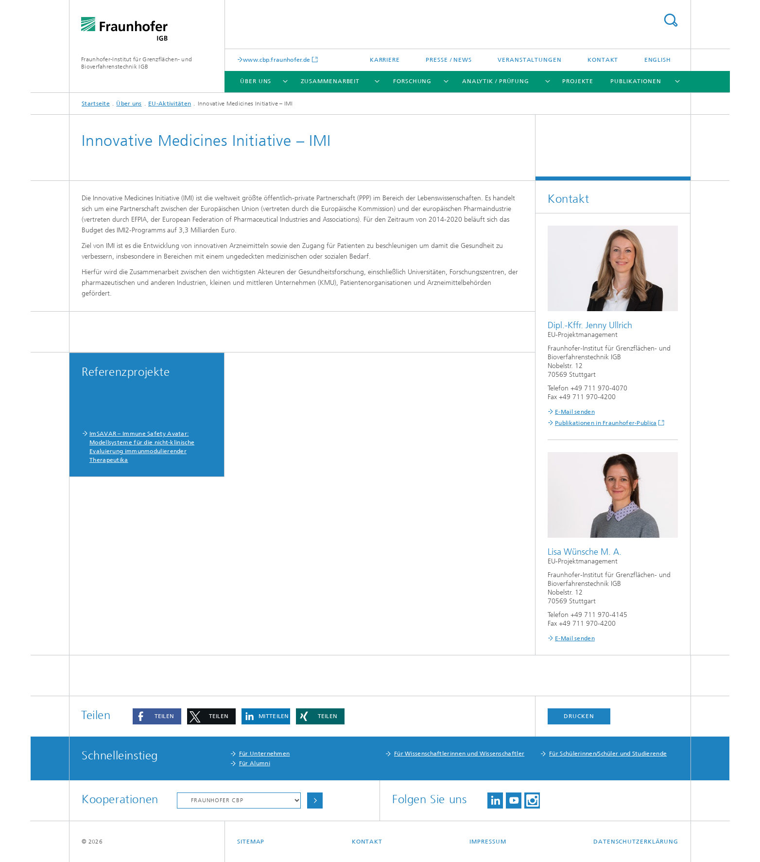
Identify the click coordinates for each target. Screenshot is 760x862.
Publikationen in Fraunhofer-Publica (606, 423)
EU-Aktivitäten (169, 103)
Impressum (487, 841)
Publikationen (635, 81)
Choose (315, 800)
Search (670, 20)
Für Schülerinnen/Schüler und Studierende (608, 753)
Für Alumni (254, 763)
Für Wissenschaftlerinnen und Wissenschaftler (459, 753)
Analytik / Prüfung (495, 81)
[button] (157, 716)
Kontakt (602, 59)
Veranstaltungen (530, 59)
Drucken (579, 716)
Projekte (577, 81)
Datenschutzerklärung (635, 841)
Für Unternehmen (264, 753)
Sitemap (250, 841)
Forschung (412, 81)
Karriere (385, 59)
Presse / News (449, 59)
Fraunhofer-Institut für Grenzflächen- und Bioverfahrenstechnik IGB (136, 63)
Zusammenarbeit (330, 81)
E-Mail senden (575, 411)
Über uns (255, 81)
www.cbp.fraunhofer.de (276, 59)
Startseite (96, 103)
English (657, 59)
